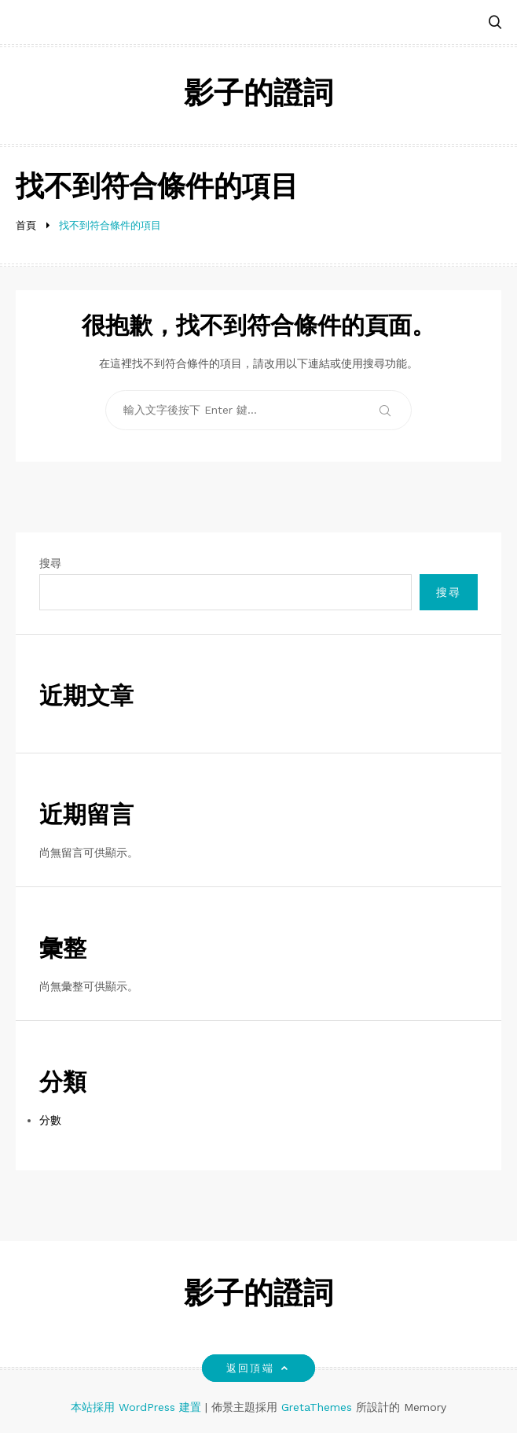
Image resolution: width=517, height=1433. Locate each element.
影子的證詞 (258, 95)
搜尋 (50, 563)
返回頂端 (258, 1368)
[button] (495, 23)
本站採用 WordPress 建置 (138, 1407)
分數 (50, 1120)
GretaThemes (316, 1407)
